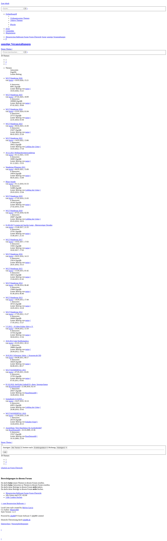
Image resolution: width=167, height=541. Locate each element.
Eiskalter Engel (31, 422)
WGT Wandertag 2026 (14, 78)
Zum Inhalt (5, 3)
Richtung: (58, 447)
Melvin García (27, 508)
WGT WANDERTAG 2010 (16, 413)
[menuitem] (19, 18)
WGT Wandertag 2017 (14, 240)
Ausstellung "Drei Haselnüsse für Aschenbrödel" (24, 428)
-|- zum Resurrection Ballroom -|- (13, 503)
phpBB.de (26, 520)
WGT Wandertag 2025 (14, 95)
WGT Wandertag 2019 (14, 196)
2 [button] (6, 62)
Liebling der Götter (32, 147)
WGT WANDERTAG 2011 (16, 370)
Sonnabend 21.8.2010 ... (15, 399)
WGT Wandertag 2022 (14, 138)
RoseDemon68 (14, 387)
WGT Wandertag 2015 (14, 269)
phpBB (12, 516)
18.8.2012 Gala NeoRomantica (17, 341)
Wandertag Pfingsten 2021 (15, 167)
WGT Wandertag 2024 (14, 109)
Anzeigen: (12, 447)
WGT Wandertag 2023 (14, 124)
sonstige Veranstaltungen (16, 44)
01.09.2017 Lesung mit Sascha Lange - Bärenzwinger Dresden (29, 225)
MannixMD (14, 510)
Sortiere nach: (35, 447)
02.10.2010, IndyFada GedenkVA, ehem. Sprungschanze (27, 384)
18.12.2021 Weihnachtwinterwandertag (20, 153)
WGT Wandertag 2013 (14, 298)
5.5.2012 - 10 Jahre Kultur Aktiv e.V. (19, 326)
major (11, 80)
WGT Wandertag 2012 (14, 312)
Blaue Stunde (11, 182)
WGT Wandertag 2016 (14, 254)
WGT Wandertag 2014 (14, 283)
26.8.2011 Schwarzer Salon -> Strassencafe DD (23, 355)
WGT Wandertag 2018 (14, 211)
